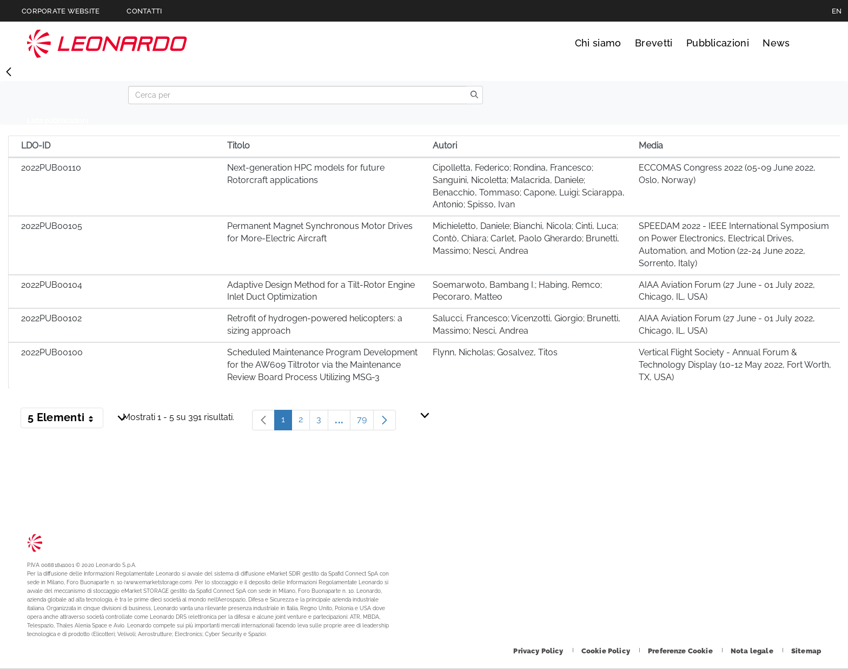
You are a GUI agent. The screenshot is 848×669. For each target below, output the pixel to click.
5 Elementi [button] (65, 419)
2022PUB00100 (52, 352)
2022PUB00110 (51, 168)
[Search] (297, 95)
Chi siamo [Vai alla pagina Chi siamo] (598, 43)
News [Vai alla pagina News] (776, 43)
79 (365, 422)
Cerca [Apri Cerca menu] (811, 43)
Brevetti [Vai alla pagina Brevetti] (654, 43)
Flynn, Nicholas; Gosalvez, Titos (495, 352)
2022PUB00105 (51, 226)
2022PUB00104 (51, 285)
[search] (474, 95)
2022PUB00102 (51, 318)
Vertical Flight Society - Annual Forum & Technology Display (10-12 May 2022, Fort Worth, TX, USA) (735, 364)
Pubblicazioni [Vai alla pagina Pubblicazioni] (717, 43)
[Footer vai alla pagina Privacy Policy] (539, 651)
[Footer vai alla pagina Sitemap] (806, 651)
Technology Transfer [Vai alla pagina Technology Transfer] (107, 43)
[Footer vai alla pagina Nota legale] (753, 651)
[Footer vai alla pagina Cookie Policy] (606, 651)
